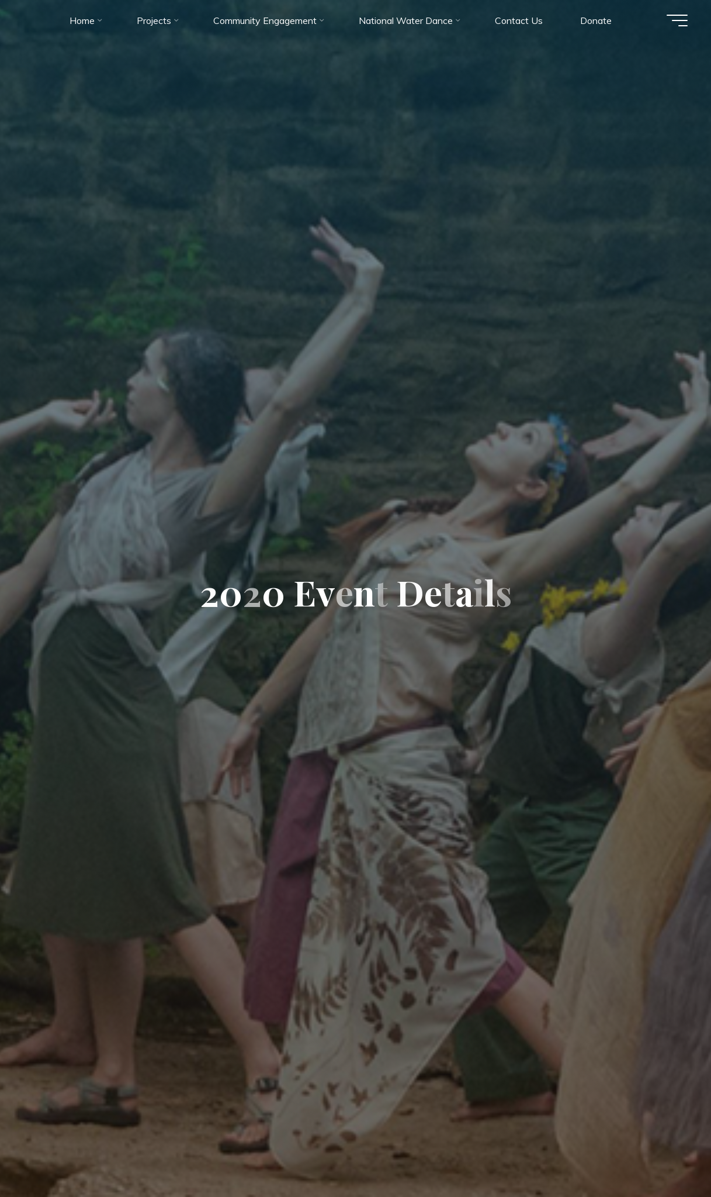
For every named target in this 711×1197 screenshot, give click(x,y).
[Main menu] (677, 20)
